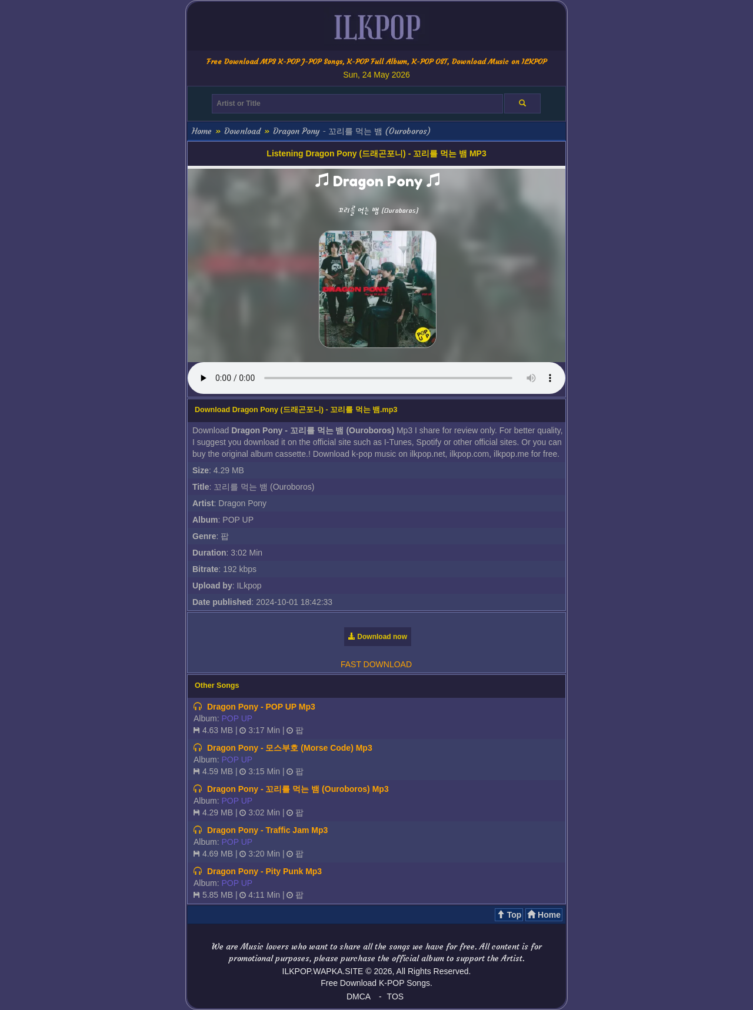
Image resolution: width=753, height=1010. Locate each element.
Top (509, 914)
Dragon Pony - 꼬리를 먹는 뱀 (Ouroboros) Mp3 (298, 789)
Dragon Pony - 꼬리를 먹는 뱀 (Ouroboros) (352, 131)
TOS (395, 996)
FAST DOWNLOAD (376, 664)
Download (242, 131)
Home (202, 131)
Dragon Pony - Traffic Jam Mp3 (267, 830)
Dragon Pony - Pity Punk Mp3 (264, 871)
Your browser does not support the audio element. (376, 378)
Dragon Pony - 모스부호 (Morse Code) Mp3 (289, 748)
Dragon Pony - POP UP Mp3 (261, 706)
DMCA (358, 996)
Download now (377, 636)
